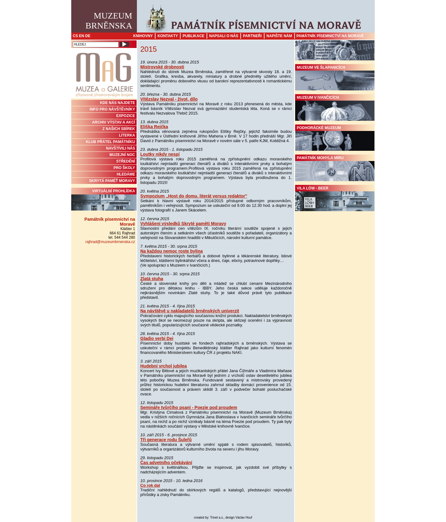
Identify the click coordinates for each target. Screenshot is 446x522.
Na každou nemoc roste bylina (171, 251)
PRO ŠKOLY (124, 168)
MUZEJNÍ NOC (122, 155)
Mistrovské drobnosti (162, 66)
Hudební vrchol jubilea (163, 365)
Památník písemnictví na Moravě (330, 36)
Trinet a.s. (217, 517)
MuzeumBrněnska (108, 20)
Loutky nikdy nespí (160, 154)
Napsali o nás (223, 36)
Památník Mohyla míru (334, 168)
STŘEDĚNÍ (125, 161)
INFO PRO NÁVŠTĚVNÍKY (112, 109)
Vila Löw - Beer (334, 198)
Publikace (193, 36)
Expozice (125, 116)
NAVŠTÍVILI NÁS (120, 148)
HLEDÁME (126, 174)
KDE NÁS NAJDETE (117, 103)
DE (87, 36)
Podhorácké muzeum (334, 138)
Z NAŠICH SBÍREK (119, 129)
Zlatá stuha (151, 278)
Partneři (252, 36)
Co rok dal (150, 485)
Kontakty (168, 36)
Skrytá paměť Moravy (112, 181)
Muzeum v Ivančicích (334, 108)
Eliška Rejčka (154, 126)
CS (75, 36)
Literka (127, 135)
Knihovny (143, 36)
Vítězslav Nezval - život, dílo (169, 99)
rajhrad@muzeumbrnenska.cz (110, 242)
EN (81, 36)
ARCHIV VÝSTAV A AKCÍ (113, 122)
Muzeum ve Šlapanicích (334, 78)
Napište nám (279, 36)
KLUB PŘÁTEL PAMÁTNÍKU (110, 142)
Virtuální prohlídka (104, 200)
